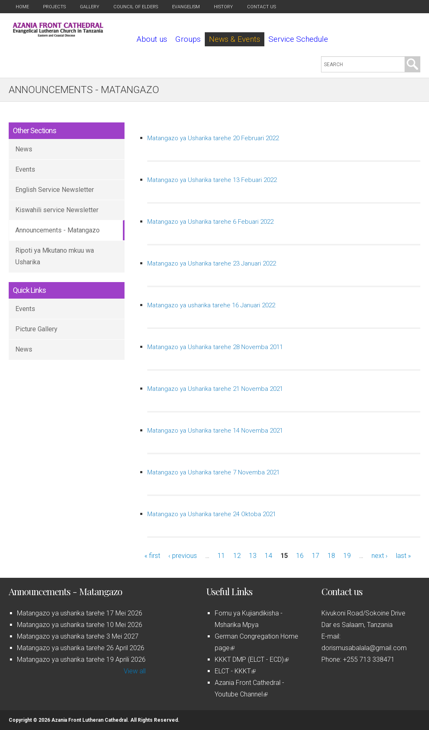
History (223, 7)
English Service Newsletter (54, 190)
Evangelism (186, 7)
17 (315, 556)
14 (268, 556)
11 (221, 556)
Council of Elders (135, 7)
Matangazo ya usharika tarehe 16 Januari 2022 (211, 305)
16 (300, 556)
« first (152, 556)
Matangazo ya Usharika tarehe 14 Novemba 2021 (215, 430)
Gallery (89, 7)
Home (22, 7)
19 (347, 556)
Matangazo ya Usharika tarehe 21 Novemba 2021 (215, 389)
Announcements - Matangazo (57, 230)
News (23, 149)
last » (403, 556)
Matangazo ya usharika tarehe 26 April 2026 (80, 648)
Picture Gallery (36, 329)
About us (152, 39)
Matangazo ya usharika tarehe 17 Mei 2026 (79, 613)
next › (379, 556)
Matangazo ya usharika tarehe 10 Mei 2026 (79, 625)
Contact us (261, 7)
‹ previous (182, 556)
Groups (188, 39)
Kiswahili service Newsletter (56, 210)
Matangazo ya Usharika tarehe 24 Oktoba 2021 (211, 514)
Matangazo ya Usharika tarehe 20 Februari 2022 (213, 138)
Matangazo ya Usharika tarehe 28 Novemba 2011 (215, 347)
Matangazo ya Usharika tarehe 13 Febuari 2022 (212, 180)
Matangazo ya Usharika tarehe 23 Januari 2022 (211, 263)
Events (25, 169)
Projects (54, 7)
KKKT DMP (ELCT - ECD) (252, 659)
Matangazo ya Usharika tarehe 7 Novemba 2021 (213, 472)
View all (135, 671)
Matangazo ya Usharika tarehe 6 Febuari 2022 (210, 221)
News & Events (234, 39)
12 (237, 556)
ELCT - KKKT (235, 671)
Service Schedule (298, 39)
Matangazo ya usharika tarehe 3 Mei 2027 (78, 636)
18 (331, 556)
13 (252, 556)
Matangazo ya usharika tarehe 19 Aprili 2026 (81, 659)
